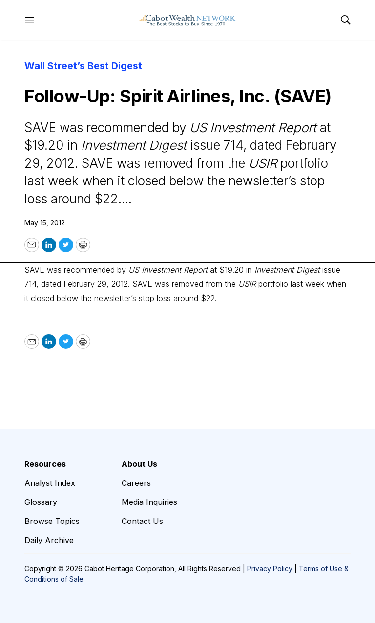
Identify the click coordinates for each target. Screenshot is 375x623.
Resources (45, 464)
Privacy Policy (269, 568)
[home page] (187, 20)
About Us (139, 464)
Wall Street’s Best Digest (83, 66)
